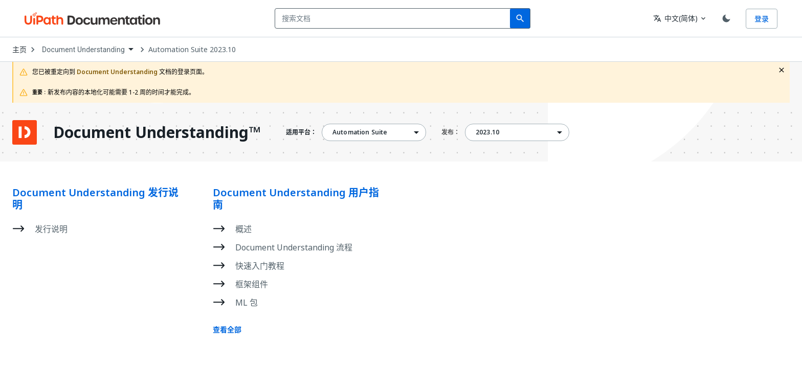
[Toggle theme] (726, 18)
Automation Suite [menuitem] (359, 132)
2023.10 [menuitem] (487, 132)
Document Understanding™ (156, 132)
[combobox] (394, 18)
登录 (761, 18)
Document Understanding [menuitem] (83, 49)
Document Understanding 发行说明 (95, 199)
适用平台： (301, 132)
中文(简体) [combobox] (675, 18)
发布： (450, 132)
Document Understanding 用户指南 (296, 199)
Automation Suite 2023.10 (192, 49)
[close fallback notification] (781, 70)
